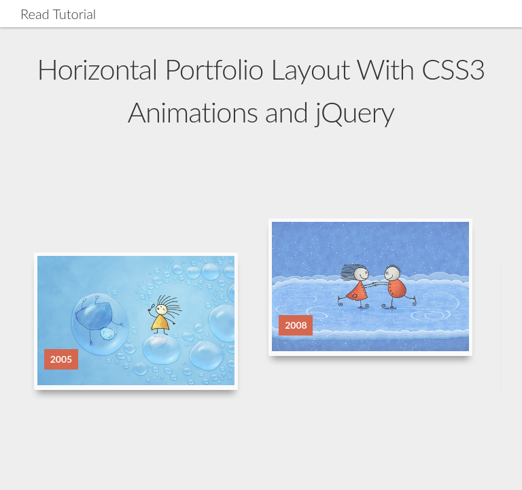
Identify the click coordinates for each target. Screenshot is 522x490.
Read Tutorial (58, 13)
